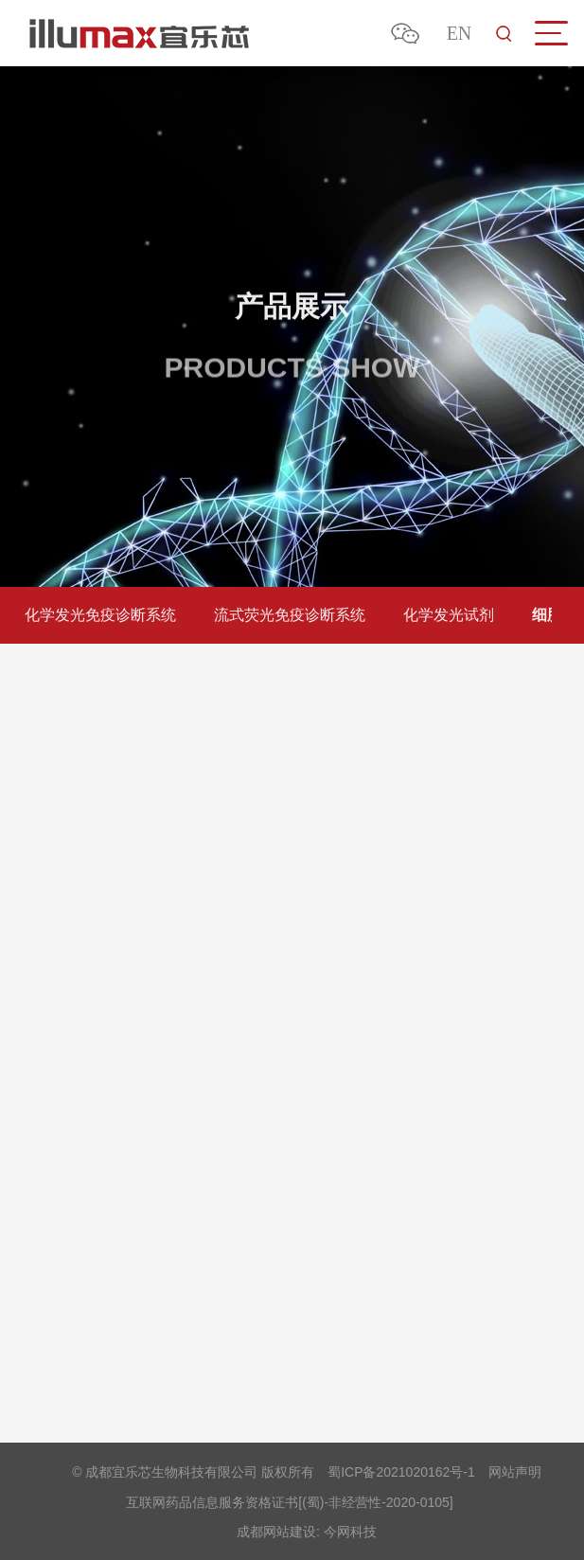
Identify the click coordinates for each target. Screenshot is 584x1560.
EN (459, 33)
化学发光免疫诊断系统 (97, 615)
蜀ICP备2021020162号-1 (401, 1472)
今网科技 (350, 1531)
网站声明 (514, 1472)
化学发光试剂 (445, 615)
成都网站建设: (278, 1531)
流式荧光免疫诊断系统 (287, 615)
